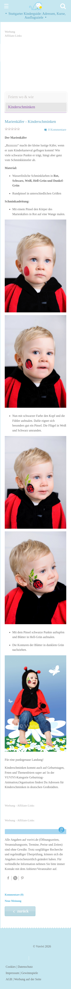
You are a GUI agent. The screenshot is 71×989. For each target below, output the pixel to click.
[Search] (63, 6)
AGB (9, 979)
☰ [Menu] (6, 6)
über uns (15, 958)
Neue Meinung (13, 901)
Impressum (12, 973)
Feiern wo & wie (21, 97)
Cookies (11, 966)
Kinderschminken (21, 107)
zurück (20, 911)
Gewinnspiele (29, 973)
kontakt (37, 958)
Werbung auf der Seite (27, 979)
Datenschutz (25, 966)
